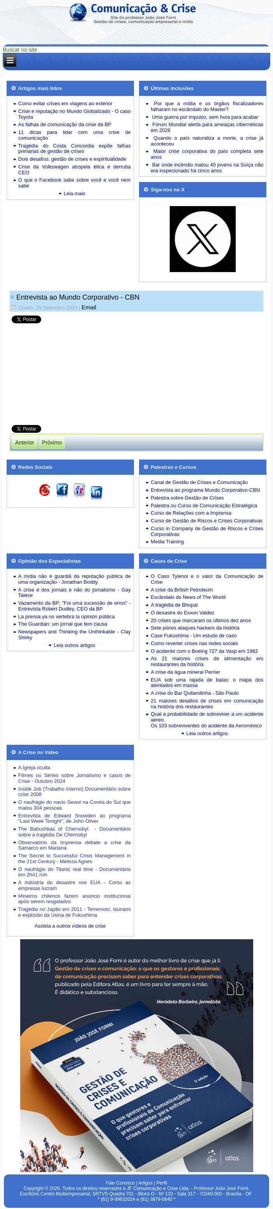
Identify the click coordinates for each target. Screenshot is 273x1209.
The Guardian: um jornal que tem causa (62, 624)
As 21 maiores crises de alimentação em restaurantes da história (207, 661)
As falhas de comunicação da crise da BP (64, 124)
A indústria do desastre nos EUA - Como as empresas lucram (74, 885)
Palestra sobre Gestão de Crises (187, 498)
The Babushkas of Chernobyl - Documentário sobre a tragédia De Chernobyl (74, 832)
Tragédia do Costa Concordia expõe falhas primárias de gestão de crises (74, 148)
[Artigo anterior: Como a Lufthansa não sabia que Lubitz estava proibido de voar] (24, 442)
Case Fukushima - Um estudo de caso (193, 635)
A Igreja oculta (34, 767)
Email (89, 307)
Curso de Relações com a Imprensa (191, 513)
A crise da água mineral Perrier (185, 672)
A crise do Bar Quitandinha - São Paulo (194, 693)
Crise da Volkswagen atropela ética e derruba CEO (74, 169)
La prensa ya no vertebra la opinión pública (66, 616)
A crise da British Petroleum (182, 590)
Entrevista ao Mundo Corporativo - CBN (77, 297)
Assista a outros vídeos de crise (70, 926)
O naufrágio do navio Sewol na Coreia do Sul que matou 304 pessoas (74, 805)
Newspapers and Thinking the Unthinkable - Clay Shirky (74, 634)
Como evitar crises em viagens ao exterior (65, 103)
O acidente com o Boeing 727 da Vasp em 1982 (204, 651)
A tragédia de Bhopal (174, 605)
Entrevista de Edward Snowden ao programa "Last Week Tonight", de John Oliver (74, 818)
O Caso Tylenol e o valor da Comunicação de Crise (207, 579)
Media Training (167, 542)
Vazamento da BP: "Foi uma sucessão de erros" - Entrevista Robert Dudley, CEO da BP (74, 606)
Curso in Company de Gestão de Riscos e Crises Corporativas (207, 531)
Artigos (145, 1183)
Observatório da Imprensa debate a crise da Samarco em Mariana (74, 845)
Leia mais (74, 193)
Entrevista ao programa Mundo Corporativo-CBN (205, 490)
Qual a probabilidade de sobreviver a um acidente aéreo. (207, 717)
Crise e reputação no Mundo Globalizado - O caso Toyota (74, 114)
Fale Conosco (120, 1183)
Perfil (161, 1183)
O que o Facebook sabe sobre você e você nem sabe (74, 183)
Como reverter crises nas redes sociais (194, 643)
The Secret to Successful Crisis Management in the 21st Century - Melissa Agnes (74, 858)
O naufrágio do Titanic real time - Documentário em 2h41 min (74, 872)
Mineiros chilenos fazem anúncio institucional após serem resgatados (74, 899)
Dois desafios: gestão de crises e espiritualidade (72, 159)
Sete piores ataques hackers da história (195, 628)
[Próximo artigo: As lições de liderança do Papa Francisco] (52, 442)
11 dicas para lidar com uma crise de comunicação (74, 135)
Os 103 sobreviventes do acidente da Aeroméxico (206, 726)
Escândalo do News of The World (188, 597)
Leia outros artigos (74, 645)
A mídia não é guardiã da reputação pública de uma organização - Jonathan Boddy (74, 579)
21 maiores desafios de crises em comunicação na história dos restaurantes (207, 703)
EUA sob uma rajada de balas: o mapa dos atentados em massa (207, 683)
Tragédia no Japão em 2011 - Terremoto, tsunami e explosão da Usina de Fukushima (74, 912)
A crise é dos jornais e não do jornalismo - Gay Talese (74, 592)
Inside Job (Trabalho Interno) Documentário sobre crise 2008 (74, 792)
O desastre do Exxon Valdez (182, 613)
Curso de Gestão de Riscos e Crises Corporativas (207, 521)
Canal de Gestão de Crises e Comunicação (199, 482)
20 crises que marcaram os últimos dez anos (201, 620)
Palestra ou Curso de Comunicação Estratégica (204, 505)
